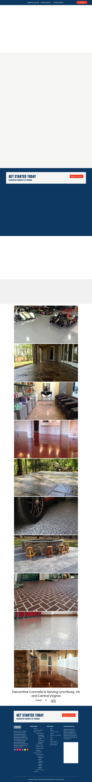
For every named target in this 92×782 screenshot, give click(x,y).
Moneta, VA (66, 732)
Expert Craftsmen (54, 743)
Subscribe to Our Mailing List (55, 736)
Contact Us (81, 2)
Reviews (52, 738)
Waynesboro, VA (67, 735)
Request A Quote (76, 176)
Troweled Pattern (40, 765)
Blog (51, 728)
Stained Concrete (39, 745)
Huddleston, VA (72, 732)
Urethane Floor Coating (41, 738)
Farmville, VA (66, 737)
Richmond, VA (73, 734)
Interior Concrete (46, 2)
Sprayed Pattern (40, 759)
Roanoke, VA (72, 729)
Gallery (51, 739)
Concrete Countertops (38, 751)
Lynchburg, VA (66, 729)
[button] (46, 325)
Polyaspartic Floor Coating (41, 736)
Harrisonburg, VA (67, 734)
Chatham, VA (67, 739)
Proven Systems (53, 741)
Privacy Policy (60, 779)
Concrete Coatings (40, 733)
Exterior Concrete (58, 2)
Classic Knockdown (40, 757)
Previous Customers (54, 731)
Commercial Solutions (33, 2)
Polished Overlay (39, 748)
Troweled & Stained (40, 762)
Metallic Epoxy (41, 740)
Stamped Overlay (40, 767)
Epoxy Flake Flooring (40, 743)
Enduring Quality (53, 744)
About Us (35, 728)
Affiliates (52, 730)
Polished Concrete (40, 746)
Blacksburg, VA (73, 735)
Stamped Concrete (40, 769)
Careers (51, 733)
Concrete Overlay (39, 754)
